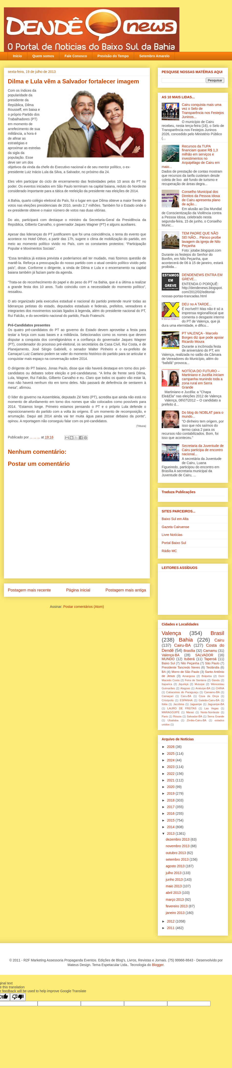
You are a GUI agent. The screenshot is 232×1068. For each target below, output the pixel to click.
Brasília (189, 651)
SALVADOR (204, 655)
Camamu (210, 651)
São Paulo (212, 663)
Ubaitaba (173, 720)
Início (17, 56)
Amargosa (188, 676)
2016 (171, 813)
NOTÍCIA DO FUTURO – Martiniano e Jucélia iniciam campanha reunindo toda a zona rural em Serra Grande (203, 379)
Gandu (216, 680)
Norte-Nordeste (209, 712)
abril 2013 (174, 893)
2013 (171, 833)
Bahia (186, 640)
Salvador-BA (194, 716)
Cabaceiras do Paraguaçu (182, 692)
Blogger (157, 965)
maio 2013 (174, 886)
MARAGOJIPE (170, 712)
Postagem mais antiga (125, 590)
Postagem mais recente (29, 590)
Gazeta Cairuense (175, 527)
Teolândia (212, 667)
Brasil (217, 633)
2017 (171, 807)
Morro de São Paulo (185, 672)
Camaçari (167, 696)
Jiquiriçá (183, 684)
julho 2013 (174, 873)
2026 (171, 747)
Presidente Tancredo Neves (181, 667)
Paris (165, 716)
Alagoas (185, 688)
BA (164, 672)
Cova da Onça (209, 696)
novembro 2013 (178, 846)
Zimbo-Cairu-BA (196, 720)
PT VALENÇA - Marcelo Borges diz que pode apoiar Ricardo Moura (203, 337)
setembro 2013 (178, 859)
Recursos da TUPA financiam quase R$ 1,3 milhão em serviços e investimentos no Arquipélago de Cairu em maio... (191, 156)
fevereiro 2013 (177, 906)
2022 (171, 774)
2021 (171, 780)
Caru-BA (186, 696)
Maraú (190, 712)
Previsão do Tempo (113, 56)
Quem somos (43, 56)
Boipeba (207, 676)
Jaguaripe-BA (216, 704)
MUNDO (168, 659)
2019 (171, 793)
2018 (171, 800)
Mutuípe (199, 684)
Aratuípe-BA (203, 688)
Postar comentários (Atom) (83, 607)
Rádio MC (169, 551)
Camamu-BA (212, 692)
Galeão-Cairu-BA (209, 700)
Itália (165, 704)
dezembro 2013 (178, 839)
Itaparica (167, 684)
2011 (171, 928)
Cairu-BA (182, 645)
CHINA (220, 688)
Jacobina (178, 704)
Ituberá (189, 659)
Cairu (219, 640)
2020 (171, 787)
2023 (171, 767)
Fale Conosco (75, 56)
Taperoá (210, 659)
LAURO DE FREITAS (181, 708)
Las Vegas (211, 708)
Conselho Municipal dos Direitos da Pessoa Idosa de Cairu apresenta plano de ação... (201, 198)
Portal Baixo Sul (174, 543)
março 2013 (175, 899)
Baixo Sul (168, 663)
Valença (171, 633)
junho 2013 (175, 879)
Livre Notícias (172, 535)
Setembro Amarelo (154, 56)
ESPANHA (186, 700)
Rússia (177, 716)
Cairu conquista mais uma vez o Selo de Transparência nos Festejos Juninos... (203, 111)
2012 (171, 921)
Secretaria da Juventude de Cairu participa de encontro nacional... (203, 450)
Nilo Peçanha (190, 663)
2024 (171, 760)
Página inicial (78, 590)
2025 (171, 754)
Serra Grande (215, 716)
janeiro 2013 (176, 913)
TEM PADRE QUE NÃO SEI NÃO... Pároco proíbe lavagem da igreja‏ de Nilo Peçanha (201, 239)
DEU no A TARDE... (197, 304)
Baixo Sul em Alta (175, 519)
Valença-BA (170, 655)
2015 (171, 820)
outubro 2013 (176, 853)
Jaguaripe (196, 704)
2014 (171, 827)
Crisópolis (168, 700)
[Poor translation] (18, 997)
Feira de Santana (195, 680)
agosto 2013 (176, 866)
